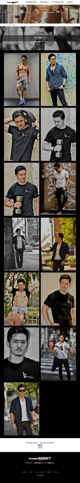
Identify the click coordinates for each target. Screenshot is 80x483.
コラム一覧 (36, 472)
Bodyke (40, 40)
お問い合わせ (56, 472)
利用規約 (42, 472)
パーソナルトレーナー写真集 (6, 24)
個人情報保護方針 (49, 472)
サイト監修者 (30, 472)
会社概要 (24, 472)
